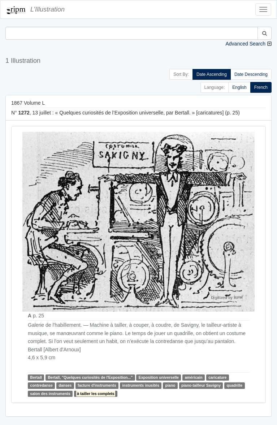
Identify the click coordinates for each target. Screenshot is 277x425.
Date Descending (251, 74)
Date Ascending (211, 74)
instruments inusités (140, 385)
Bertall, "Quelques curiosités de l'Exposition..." (90, 377)
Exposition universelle (159, 377)
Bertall (36, 377)
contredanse (41, 385)
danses (65, 385)
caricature (217, 377)
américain (194, 377)
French (261, 87)
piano (170, 385)
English (239, 87)
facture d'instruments (97, 385)
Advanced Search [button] (245, 44)
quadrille (235, 385)
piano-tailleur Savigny (201, 385)
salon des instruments (50, 393)
